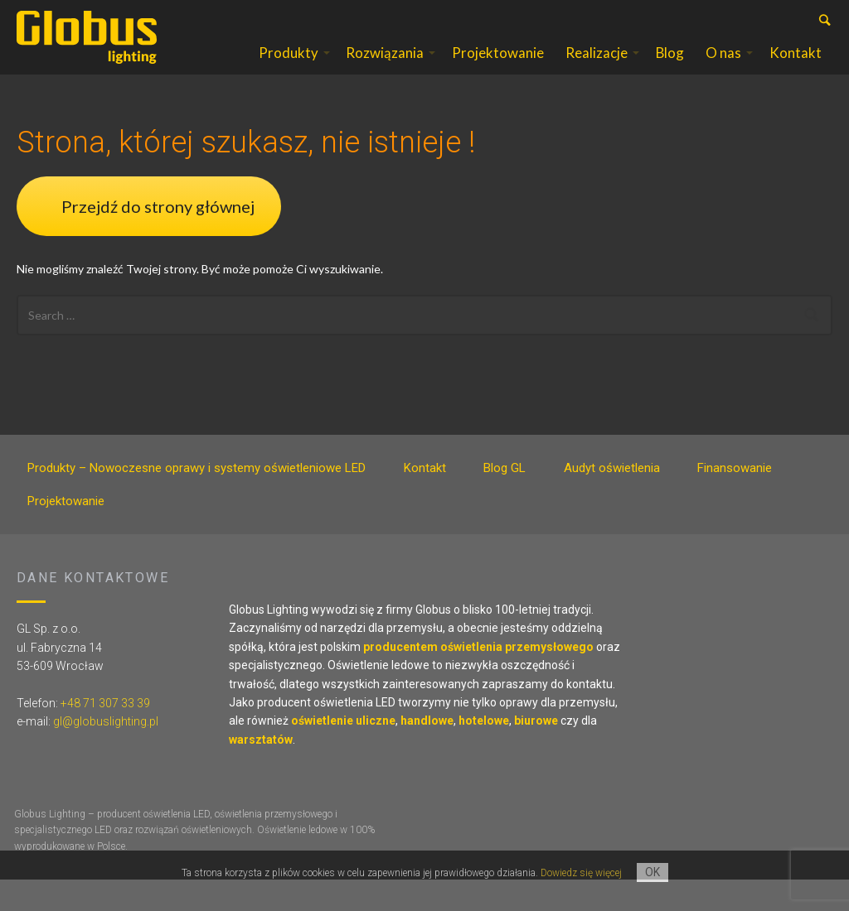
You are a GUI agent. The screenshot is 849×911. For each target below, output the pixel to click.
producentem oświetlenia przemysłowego (478, 678)
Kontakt (795, 69)
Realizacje (596, 69)
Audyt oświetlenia (612, 500)
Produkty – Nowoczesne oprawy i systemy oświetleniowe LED (196, 500)
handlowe (427, 752)
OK (652, 872)
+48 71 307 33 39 (105, 734)
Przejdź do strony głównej (158, 238)
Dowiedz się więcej (581, 873)
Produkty (288, 69)
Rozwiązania (385, 69)
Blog (670, 69)
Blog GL (504, 500)
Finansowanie (734, 500)
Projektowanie (498, 69)
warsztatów (261, 771)
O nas (723, 69)
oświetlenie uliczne (343, 752)
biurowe (536, 752)
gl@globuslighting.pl (105, 753)
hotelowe (483, 752)
